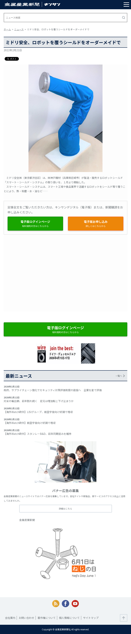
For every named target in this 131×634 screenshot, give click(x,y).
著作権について (47, 618)
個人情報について (69, 618)
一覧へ (118, 375)
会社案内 (10, 618)
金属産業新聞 (27, 520)
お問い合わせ (26, 618)
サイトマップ (91, 618)
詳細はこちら (65, 508)
